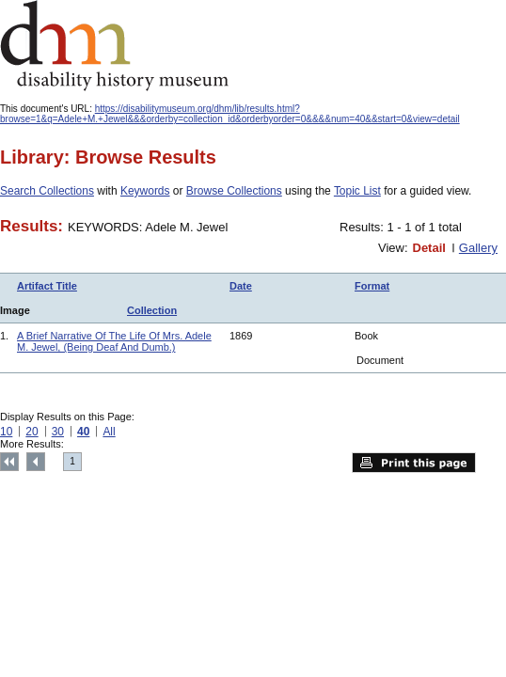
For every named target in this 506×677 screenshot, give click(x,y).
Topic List (357, 190)
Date (240, 285)
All (109, 431)
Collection (152, 310)
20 (31, 431)
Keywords (145, 190)
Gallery (478, 248)
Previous (35, 461)
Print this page (414, 462)
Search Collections (47, 190)
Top (9, 461)
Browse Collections (234, 190)
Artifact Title (47, 285)
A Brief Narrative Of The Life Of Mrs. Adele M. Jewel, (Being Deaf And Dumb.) (114, 341)
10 (6, 431)
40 (83, 431)
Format (372, 285)
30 (58, 431)
